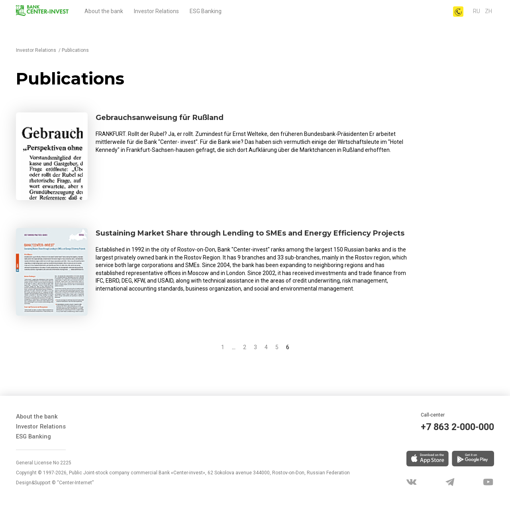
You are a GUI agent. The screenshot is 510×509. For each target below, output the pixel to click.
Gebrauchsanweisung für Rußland (167, 118)
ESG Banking (206, 11)
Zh (488, 11)
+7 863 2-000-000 (452, 428)
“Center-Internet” (75, 481)
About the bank (103, 11)
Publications (75, 50)
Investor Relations (156, 11)
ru (477, 11)
